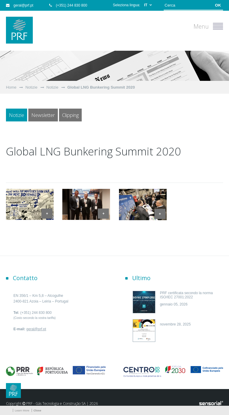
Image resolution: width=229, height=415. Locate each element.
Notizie (31, 87)
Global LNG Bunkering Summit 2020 (101, 87)
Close (37, 410)
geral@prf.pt (19, 5)
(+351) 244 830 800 (68, 5)
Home (11, 87)
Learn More (22, 410)
